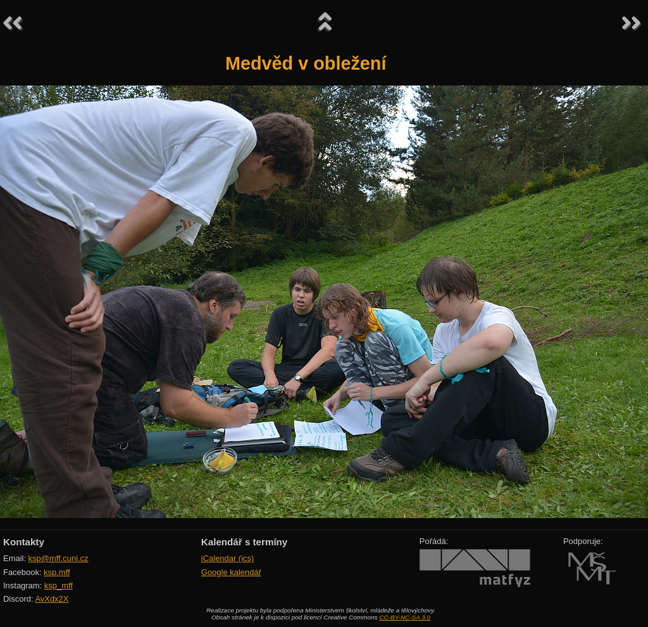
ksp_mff (58, 585)
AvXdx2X (51, 599)
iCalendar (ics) (227, 558)
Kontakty (23, 541)
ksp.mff (57, 572)
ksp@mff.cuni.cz (58, 558)
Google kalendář (231, 572)
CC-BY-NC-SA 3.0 (404, 617)
